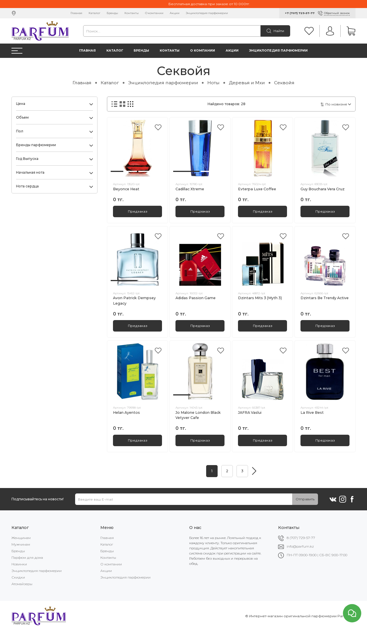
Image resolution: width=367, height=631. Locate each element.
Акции (174, 13)
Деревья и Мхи (247, 82)
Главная (76, 13)
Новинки (19, 564)
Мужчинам (20, 544)
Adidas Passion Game (195, 298)
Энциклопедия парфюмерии (207, 13)
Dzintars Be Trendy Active (324, 298)
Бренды (112, 13)
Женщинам (21, 538)
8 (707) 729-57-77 (301, 538)
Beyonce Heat (126, 189)
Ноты (213, 82)
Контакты (131, 13)
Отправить (305, 499)
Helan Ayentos (126, 412)
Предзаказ (137, 211)
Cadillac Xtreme (189, 189)
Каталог (94, 13)
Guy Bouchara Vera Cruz (322, 189)
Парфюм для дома (27, 557)
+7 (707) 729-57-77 (300, 13)
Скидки (18, 577)
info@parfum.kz (300, 546)
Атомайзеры (21, 584)
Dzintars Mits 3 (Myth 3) (260, 298)
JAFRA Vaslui (249, 412)
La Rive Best (312, 412)
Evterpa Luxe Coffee (257, 189)
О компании (154, 13)
